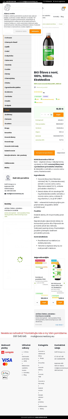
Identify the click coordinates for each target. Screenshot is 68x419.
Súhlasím (35, 31)
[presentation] (35, 283)
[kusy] (44, 114)
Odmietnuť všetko (21, 31)
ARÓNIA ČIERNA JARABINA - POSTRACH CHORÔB (46, 315)
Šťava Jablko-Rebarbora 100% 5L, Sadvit (22, 229)
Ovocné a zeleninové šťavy (48, 24)
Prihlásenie (48, 1)
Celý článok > (59, 325)
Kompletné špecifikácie (44, 153)
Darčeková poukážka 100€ (40, 278)
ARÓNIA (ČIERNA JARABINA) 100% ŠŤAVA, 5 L (22, 247)
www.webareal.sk (41, 417)
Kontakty (56, 17)
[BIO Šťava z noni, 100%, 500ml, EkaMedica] (49, 49)
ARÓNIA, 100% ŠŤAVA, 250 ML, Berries (22, 270)
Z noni (60, 24)
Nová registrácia (60, 1)
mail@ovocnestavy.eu (15, 194)
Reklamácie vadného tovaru (43, 17)
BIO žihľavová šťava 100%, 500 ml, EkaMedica (56, 286)
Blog (62, 17)
